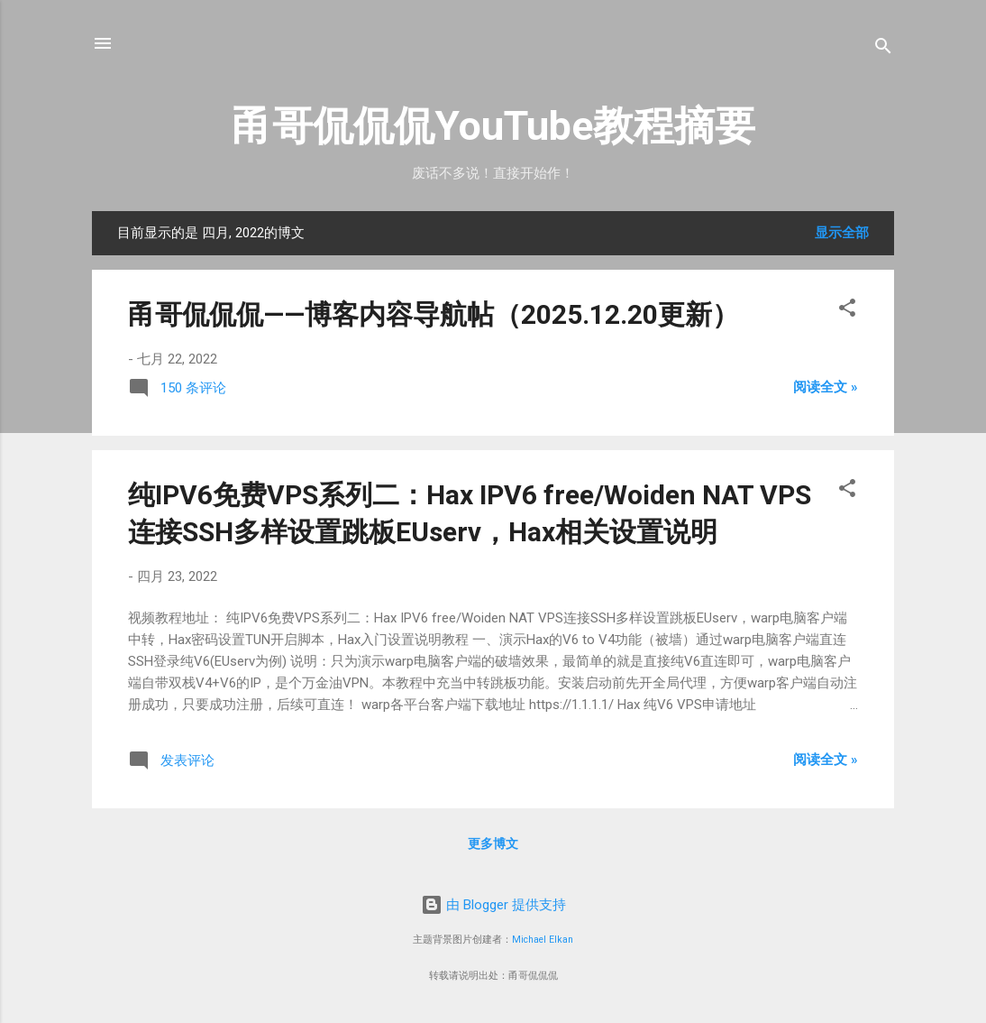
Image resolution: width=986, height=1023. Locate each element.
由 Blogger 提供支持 (493, 905)
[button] (847, 311)
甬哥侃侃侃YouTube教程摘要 (493, 126)
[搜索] (883, 49)
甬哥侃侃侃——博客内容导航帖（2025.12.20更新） (433, 314)
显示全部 (842, 233)
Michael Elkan (542, 939)
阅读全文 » (825, 387)
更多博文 (493, 843)
